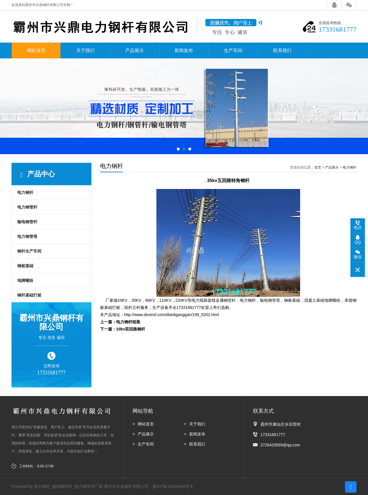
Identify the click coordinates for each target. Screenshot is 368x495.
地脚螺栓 (25, 280)
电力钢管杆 (27, 207)
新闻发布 (184, 50)
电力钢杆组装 (128, 322)
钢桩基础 (25, 265)
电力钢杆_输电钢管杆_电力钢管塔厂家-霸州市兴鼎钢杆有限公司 (91, 486)
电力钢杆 (25, 192)
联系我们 (282, 50)
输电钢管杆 (27, 221)
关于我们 (85, 50)
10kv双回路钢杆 (130, 329)
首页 (317, 167)
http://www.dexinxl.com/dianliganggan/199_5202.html (171, 314)
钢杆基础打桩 (29, 295)
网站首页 (36, 50)
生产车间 (233, 50)
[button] (178, 149)
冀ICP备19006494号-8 (172, 486)
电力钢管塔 (27, 236)
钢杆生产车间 (29, 251)
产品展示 (134, 50)
